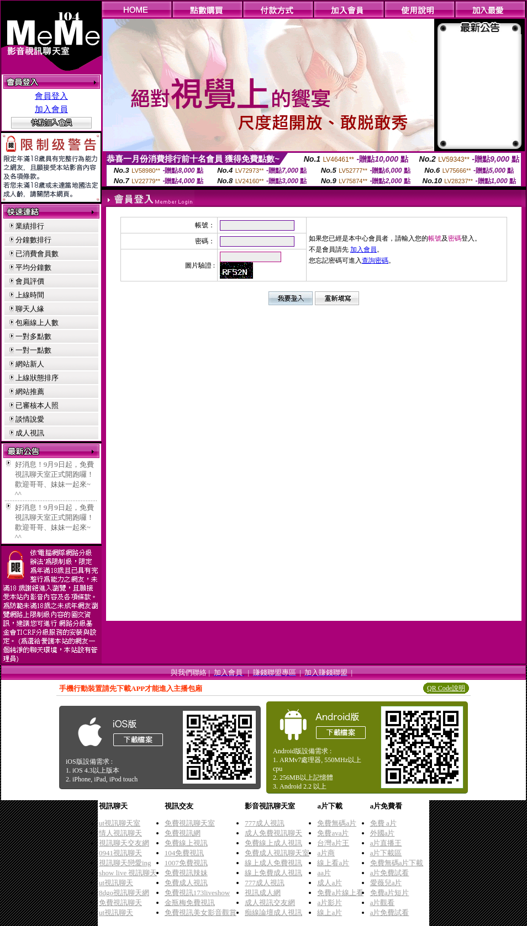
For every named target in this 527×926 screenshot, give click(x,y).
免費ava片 (333, 833)
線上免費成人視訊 (273, 873)
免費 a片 (383, 823)
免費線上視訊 (186, 843)
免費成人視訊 (186, 883)
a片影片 (329, 902)
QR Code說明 (446, 688)
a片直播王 (386, 843)
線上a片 (329, 912)
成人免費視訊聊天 (273, 833)
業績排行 (29, 226)
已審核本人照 (37, 405)
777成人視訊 (264, 823)
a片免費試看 (389, 873)
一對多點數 (33, 336)
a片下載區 (386, 853)
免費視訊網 (183, 833)
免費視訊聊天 (120, 902)
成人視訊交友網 (270, 902)
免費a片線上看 (340, 892)
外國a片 (382, 833)
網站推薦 (29, 391)
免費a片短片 (389, 892)
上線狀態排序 (37, 378)
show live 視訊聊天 (128, 873)
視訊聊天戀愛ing (125, 863)
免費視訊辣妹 (186, 873)
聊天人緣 (29, 309)
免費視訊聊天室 (190, 823)
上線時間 (29, 295)
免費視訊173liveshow (197, 892)
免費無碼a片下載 (397, 863)
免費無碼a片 (336, 823)
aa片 (324, 873)
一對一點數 (33, 350)
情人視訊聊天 (120, 833)
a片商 (326, 853)
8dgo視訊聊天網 (124, 892)
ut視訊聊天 (116, 883)
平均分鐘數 (33, 267)
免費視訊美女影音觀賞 (200, 912)
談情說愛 (29, 419)
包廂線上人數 (37, 322)
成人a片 (329, 883)
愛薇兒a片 (386, 883)
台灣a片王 (333, 843)
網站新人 (29, 364)
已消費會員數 (37, 253)
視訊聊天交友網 (124, 843)
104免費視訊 (184, 853)
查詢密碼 (375, 260)
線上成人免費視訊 (273, 863)
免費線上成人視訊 (273, 843)
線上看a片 (333, 863)
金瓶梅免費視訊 (190, 902)
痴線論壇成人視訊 (273, 912)
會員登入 (51, 96)
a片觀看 (382, 902)
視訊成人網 (263, 892)
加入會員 (51, 109)
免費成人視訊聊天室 (277, 853)
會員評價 (29, 281)
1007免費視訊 (186, 863)
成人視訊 (29, 433)
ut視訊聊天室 (119, 823)
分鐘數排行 (33, 240)
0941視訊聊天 (120, 853)
